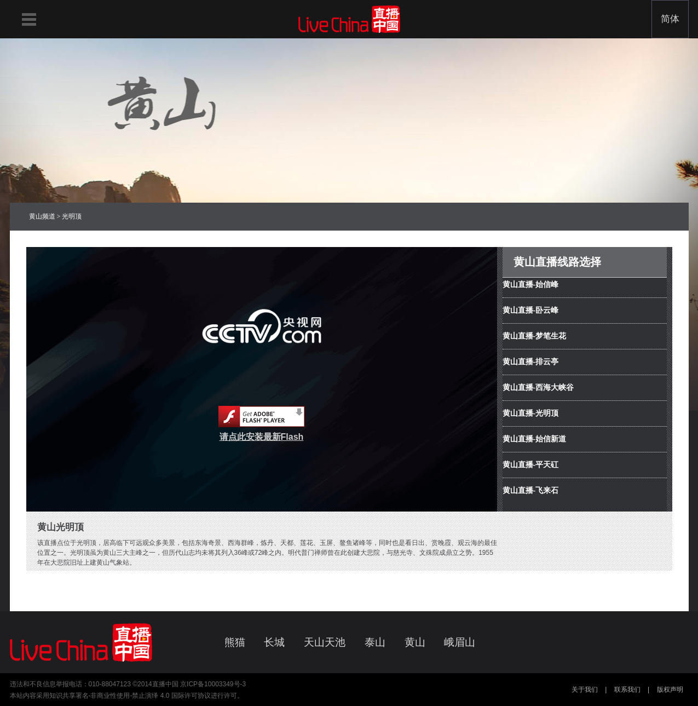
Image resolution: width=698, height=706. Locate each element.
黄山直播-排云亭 (531, 362)
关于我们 (585, 689)
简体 (670, 19)
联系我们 (627, 689)
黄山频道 (42, 216)
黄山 (415, 642)
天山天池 (324, 642)
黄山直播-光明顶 (531, 413)
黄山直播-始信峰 (531, 284)
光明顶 (72, 216)
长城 (274, 642)
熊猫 (234, 642)
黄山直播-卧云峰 (531, 310)
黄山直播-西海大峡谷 (538, 387)
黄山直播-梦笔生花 (535, 336)
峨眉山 (459, 642)
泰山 (375, 642)
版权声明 (670, 689)
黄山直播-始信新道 (535, 439)
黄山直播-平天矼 (531, 465)
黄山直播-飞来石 (531, 490)
